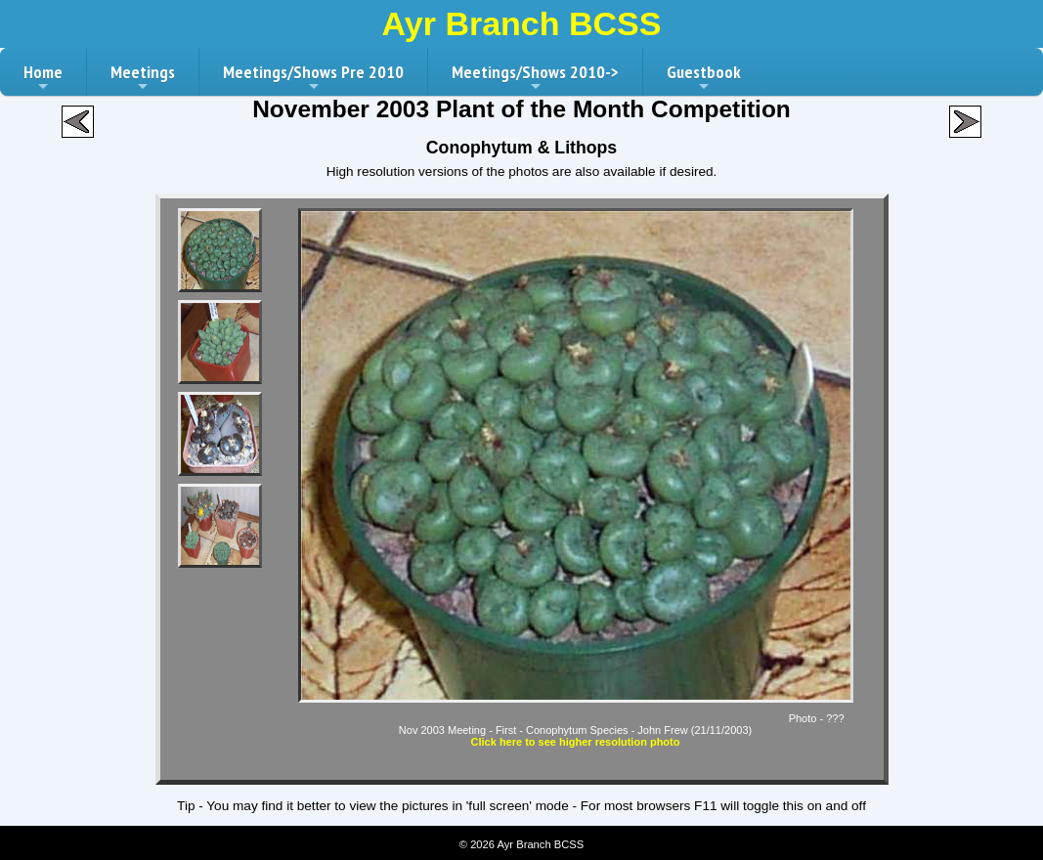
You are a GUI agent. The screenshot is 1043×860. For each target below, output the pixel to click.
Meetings (142, 78)
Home (43, 78)
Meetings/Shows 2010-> (535, 78)
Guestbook (704, 78)
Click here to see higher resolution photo (575, 742)
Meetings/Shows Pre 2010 (313, 78)
